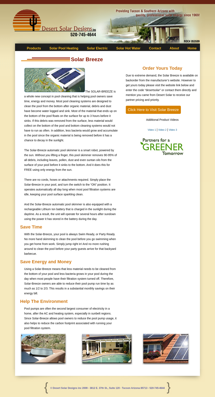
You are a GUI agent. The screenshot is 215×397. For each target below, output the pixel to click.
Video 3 (173, 129)
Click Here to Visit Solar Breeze (153, 110)
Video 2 (162, 129)
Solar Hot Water (128, 48)
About (174, 48)
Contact (155, 48)
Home (192, 48)
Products (34, 48)
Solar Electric (97, 48)
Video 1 (152, 129)
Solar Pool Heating (63, 48)
